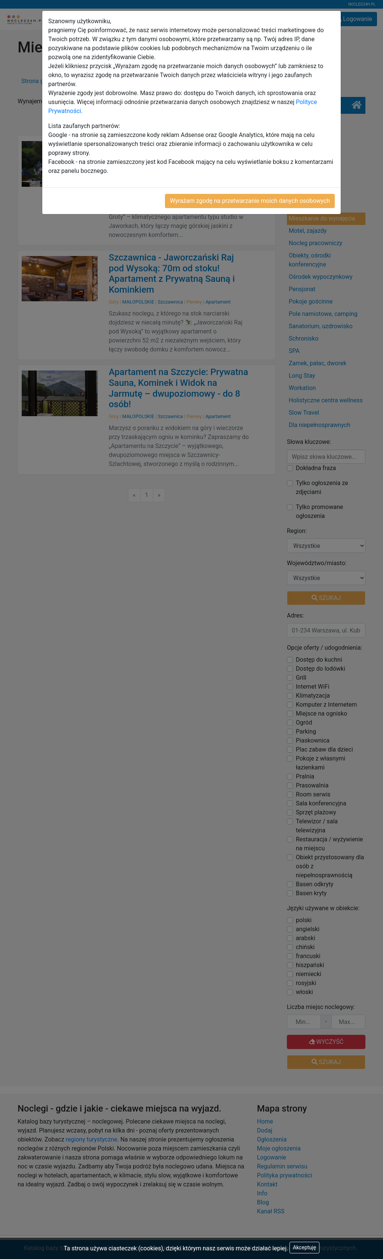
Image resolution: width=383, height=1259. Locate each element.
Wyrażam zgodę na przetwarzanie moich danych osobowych (250, 200)
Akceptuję (304, 1247)
